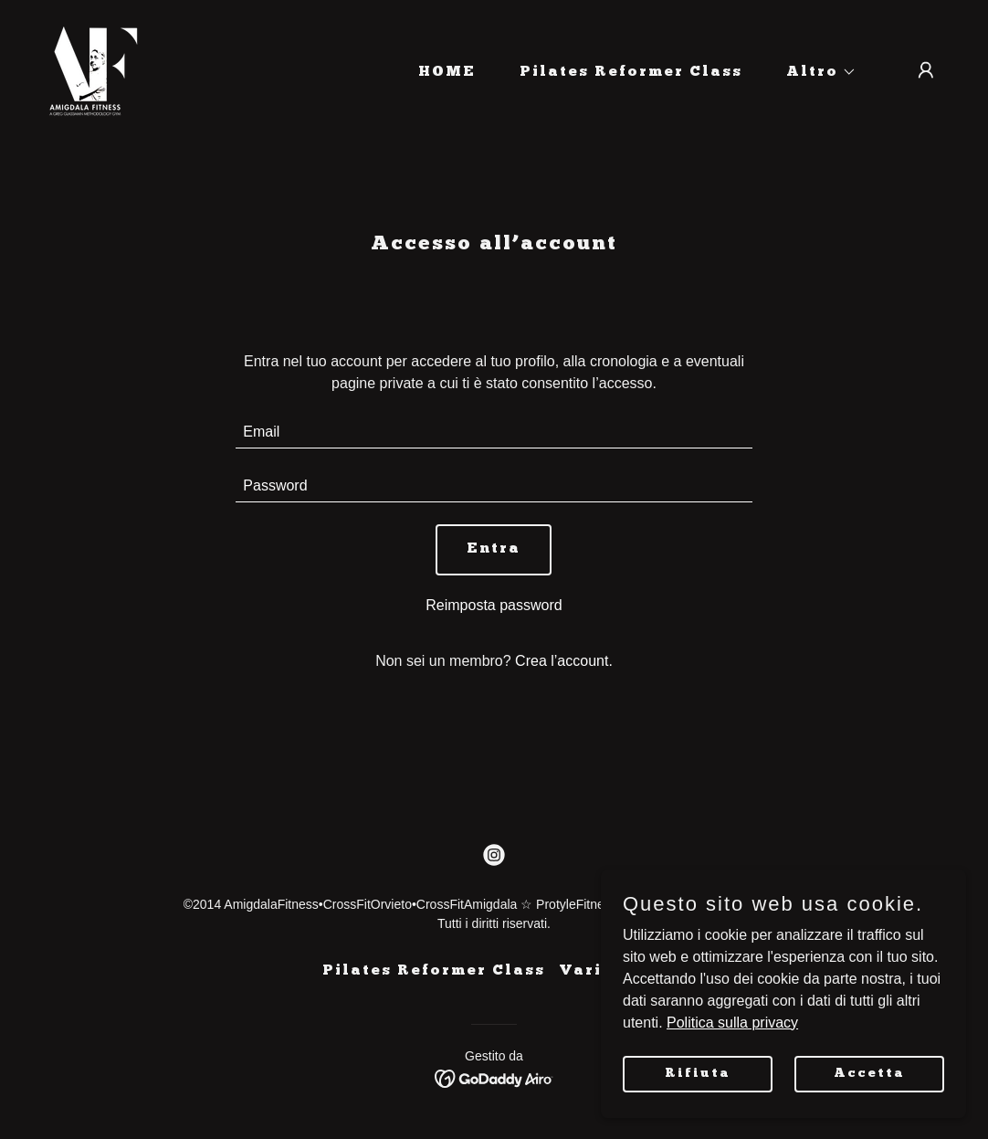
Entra (493, 549)
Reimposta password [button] (494, 605)
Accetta (869, 1073)
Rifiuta (697, 1073)
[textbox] (494, 432)
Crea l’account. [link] (564, 661)
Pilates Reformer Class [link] (631, 72)
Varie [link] (586, 971)
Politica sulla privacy (732, 1021)
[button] (814, 72)
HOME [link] (447, 72)
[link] (92, 69)
